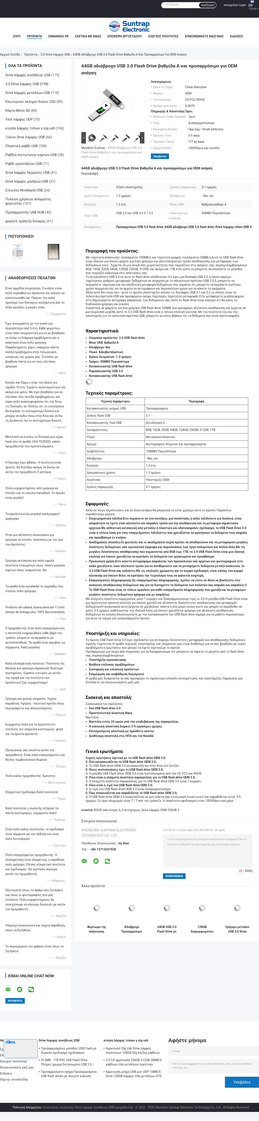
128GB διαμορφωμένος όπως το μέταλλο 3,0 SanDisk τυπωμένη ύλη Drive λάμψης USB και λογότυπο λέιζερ (202, 929)
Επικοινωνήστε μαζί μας (204, 36)
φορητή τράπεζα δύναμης (25, 221)
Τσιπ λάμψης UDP (19, 119)
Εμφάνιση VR (58, 36)
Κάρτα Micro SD (17, 110)
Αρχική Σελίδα (10, 54)
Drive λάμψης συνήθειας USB (28, 75)
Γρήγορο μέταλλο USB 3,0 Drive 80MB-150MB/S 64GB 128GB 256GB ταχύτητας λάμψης (237, 929)
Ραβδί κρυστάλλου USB (23, 164)
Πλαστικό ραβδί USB (21, 146)
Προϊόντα (34, 36)
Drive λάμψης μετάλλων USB (27, 93)
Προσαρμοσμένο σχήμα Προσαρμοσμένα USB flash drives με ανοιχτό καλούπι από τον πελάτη (68, 1074)
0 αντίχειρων (131, 810)
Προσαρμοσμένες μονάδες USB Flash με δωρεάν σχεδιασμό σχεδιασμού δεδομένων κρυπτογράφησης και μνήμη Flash (68, 1051)
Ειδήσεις (236, 36)
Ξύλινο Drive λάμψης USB (25, 137)
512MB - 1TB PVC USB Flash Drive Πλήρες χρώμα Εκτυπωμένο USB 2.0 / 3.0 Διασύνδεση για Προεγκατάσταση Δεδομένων (67, 1062)
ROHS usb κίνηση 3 (107, 810)
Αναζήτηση (207, 5)
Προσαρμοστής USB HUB (24, 212)
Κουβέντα (160, 156)
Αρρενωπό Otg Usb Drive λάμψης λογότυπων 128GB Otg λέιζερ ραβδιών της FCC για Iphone (133, 1051)
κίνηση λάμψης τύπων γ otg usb (30, 128)
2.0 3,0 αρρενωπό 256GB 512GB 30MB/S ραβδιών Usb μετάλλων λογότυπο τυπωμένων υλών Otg (134, 1062)
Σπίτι (17, 36)
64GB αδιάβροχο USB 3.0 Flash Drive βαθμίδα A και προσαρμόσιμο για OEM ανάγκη (111, 152)
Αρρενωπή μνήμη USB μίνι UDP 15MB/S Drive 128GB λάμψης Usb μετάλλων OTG (134, 1074)
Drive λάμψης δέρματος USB (27, 173)
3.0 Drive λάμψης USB (55, 54)
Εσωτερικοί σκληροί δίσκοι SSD (30, 102)
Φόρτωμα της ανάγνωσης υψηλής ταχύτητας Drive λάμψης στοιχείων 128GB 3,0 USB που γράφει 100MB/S (97, 929)
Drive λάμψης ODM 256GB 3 (160, 810)
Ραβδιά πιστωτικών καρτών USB (31, 155)
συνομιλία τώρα (235, 5)
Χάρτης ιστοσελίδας (14, 1079)
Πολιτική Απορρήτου (27, 1107)
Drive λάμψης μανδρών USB (26, 181)
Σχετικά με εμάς (88, 36)
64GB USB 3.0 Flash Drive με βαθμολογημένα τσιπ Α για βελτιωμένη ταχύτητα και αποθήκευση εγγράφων (167, 929)
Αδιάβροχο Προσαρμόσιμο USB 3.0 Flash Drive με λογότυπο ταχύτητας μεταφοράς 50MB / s (131, 929)
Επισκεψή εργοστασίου (124, 36)
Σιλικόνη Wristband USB (24, 190)
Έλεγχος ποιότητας (163, 36)
